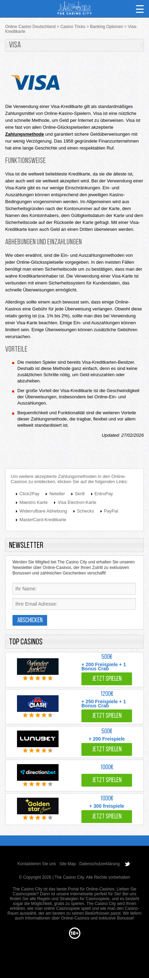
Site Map (67, 863)
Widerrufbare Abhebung (43, 511)
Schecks (85, 511)
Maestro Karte (33, 502)
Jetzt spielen (107, 679)
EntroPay (104, 493)
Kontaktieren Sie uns (37, 863)
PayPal (111, 511)
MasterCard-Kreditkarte (42, 519)
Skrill (80, 493)
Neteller (57, 493)
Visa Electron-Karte (77, 502)
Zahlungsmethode (24, 134)
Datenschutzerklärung (99, 863)
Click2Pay (29, 493)
